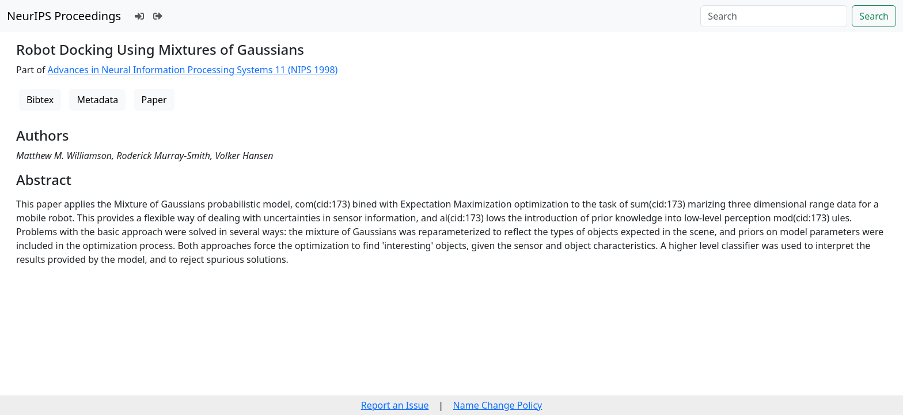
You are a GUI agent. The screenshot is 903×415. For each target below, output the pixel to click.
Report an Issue (395, 405)
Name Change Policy (497, 405)
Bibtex (40, 99)
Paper (154, 99)
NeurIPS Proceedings (64, 16)
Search (874, 16)
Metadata (97, 99)
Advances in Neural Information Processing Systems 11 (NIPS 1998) (193, 69)
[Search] (773, 16)
